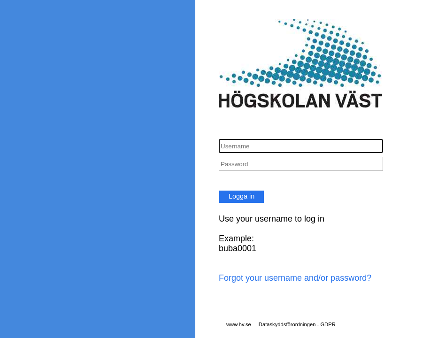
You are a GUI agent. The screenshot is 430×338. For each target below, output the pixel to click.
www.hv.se (238, 324)
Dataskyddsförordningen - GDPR (297, 324)
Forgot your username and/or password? (295, 278)
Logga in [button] (241, 196)
